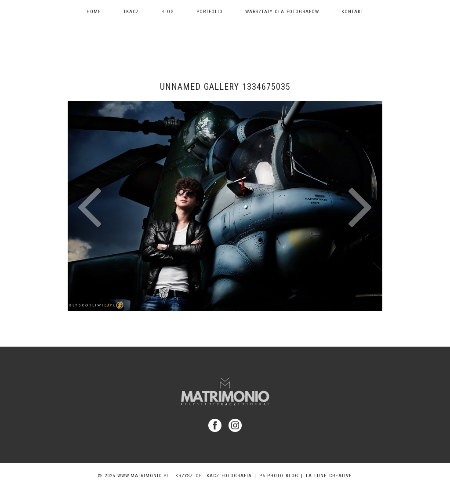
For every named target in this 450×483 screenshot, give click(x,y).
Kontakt (352, 12)
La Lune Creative (329, 476)
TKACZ (131, 12)
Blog (167, 12)
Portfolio (209, 12)
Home (94, 12)
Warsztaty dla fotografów (282, 12)
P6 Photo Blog (278, 476)
